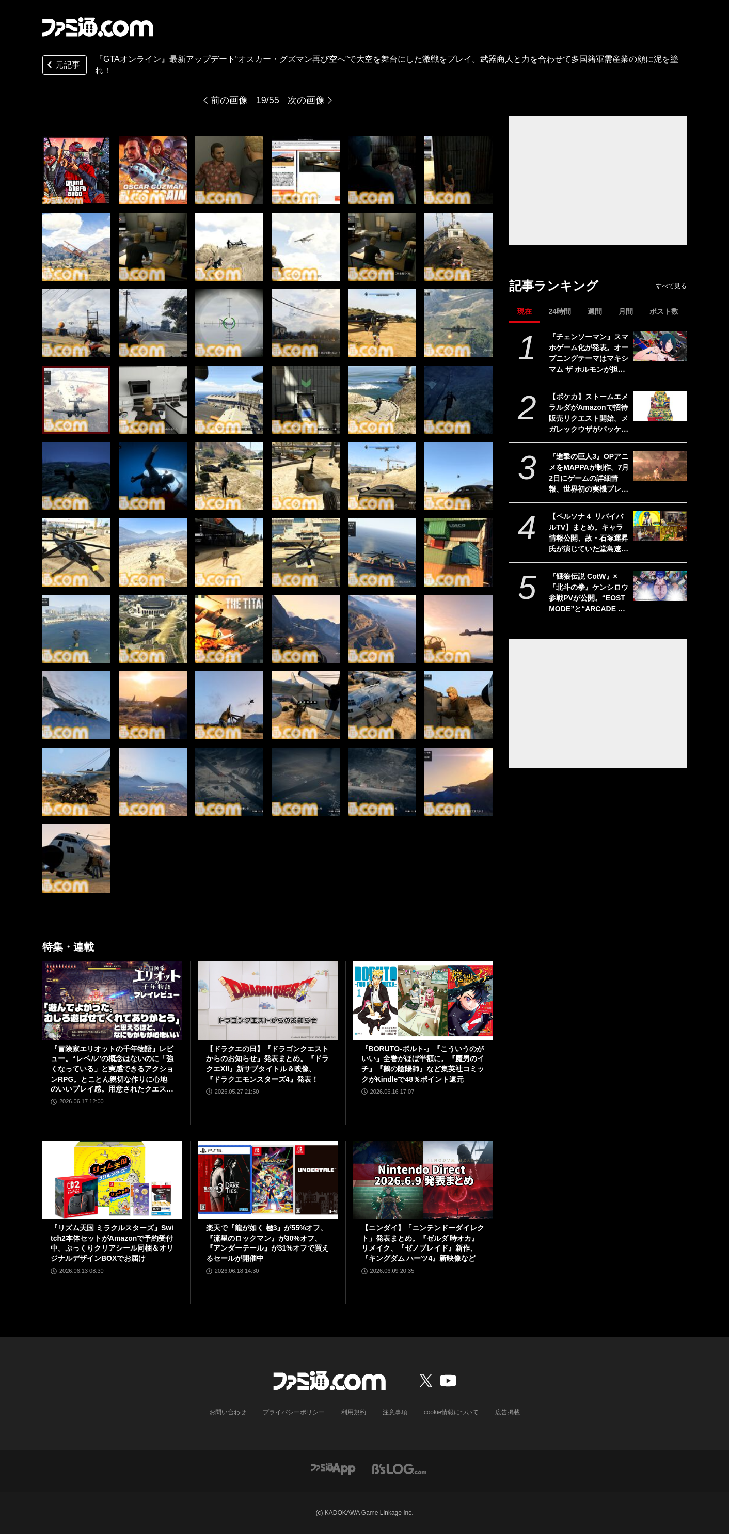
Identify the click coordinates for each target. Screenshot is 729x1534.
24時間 (559, 311)
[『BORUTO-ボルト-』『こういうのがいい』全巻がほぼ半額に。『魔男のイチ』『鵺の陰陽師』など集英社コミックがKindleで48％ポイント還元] (423, 1000)
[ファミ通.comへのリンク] (97, 27)
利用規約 (353, 1412)
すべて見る (671, 286)
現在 (524, 311)
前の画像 (229, 100)
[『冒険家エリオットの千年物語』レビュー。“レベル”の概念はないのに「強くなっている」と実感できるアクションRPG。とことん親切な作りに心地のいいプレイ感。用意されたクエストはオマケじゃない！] (112, 1000)
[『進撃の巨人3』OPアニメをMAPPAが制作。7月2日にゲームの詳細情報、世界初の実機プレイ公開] (660, 466)
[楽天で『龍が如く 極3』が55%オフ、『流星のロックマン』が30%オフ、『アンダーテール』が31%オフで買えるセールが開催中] (268, 1180)
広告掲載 (507, 1412)
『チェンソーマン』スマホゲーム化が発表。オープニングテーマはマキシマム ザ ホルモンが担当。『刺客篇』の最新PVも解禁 (588, 354)
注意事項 (395, 1412)
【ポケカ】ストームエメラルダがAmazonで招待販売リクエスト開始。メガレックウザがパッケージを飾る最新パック (588, 413)
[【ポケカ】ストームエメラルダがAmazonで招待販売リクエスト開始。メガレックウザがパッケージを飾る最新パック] (660, 406)
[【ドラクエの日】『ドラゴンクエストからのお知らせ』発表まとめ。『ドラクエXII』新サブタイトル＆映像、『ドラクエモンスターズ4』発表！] (268, 1000)
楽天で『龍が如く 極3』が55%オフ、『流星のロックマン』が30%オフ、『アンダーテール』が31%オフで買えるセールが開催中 (267, 1243)
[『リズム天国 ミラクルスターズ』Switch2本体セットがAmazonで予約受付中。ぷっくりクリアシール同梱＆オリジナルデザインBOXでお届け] (112, 1180)
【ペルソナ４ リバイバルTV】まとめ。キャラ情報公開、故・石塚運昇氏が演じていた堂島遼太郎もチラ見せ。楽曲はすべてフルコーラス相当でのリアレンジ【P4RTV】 (588, 533)
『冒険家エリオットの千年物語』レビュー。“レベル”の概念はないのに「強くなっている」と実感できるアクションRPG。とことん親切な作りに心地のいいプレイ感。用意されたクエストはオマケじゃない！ (112, 1070)
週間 (595, 311)
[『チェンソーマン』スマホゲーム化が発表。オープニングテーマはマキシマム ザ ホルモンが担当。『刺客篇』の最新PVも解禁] (660, 346)
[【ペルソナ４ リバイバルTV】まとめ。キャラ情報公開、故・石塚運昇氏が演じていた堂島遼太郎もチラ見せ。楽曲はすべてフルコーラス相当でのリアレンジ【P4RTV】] (660, 526)
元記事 (62, 65)
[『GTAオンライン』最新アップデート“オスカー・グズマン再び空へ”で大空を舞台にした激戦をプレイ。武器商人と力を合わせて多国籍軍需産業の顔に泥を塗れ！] (76, 170)
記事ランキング (553, 286)
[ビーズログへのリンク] (399, 1468)
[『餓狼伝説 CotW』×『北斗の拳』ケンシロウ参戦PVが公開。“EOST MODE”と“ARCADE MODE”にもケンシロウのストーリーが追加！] (660, 586)
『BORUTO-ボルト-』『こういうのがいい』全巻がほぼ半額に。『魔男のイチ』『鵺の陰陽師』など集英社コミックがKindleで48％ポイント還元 (422, 1064)
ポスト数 (663, 311)
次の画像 (306, 100)
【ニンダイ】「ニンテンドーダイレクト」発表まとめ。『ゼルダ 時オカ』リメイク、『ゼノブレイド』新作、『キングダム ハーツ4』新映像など (422, 1243)
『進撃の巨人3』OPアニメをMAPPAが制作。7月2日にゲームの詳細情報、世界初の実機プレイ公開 (589, 473)
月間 (626, 311)
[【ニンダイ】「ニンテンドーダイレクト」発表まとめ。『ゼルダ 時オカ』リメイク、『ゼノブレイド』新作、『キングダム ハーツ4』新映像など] (423, 1180)
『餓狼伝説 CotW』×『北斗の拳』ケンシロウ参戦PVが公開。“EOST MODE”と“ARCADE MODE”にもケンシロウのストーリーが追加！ (588, 593)
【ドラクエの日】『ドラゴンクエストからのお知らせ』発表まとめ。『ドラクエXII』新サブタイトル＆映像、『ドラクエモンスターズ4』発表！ (267, 1064)
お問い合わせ (227, 1412)
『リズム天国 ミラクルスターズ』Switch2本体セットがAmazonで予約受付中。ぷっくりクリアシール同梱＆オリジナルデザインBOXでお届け (112, 1243)
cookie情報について (451, 1412)
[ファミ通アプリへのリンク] (333, 1468)
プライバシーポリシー (294, 1412)
